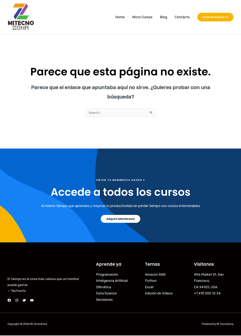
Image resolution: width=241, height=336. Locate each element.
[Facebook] (9, 301)
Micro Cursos (144, 17)
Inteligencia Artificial (112, 281)
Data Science (106, 294)
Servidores (104, 300)
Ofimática (103, 287)
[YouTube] (32, 301)
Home (122, 17)
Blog (164, 17)
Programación (107, 275)
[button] (215, 17)
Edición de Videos (159, 294)
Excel (149, 287)
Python (150, 281)
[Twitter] (24, 301)
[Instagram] (16, 301)
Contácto (182, 17)
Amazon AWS (155, 275)
